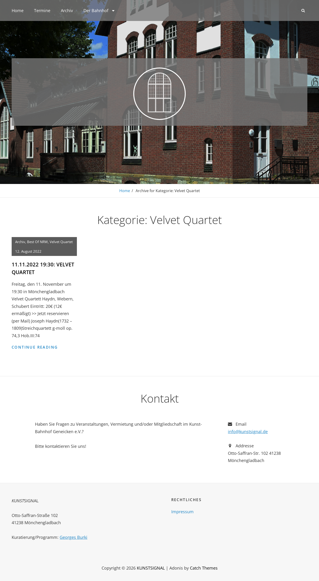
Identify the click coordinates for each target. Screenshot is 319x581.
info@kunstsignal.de (248, 431)
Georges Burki (73, 537)
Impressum (182, 511)
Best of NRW (37, 241)
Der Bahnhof (99, 10)
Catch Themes (204, 568)
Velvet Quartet (61, 241)
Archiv (67, 10)
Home (18, 10)
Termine (42, 10)
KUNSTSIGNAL (151, 568)
